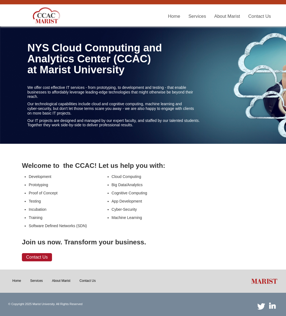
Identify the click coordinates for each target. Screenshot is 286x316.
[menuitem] (174, 17)
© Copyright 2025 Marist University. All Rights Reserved (45, 304)
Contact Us (37, 257)
